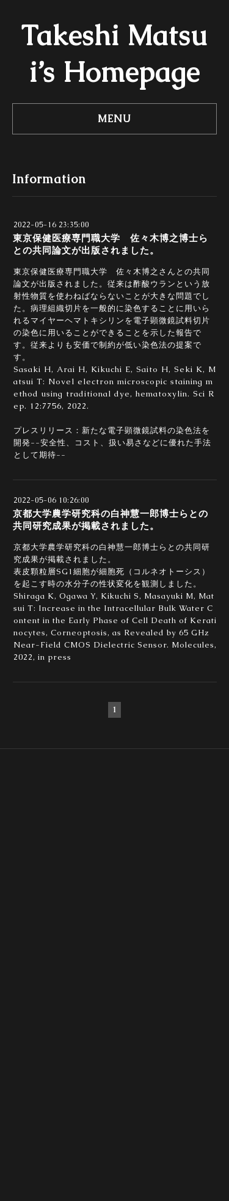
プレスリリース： (47, 430)
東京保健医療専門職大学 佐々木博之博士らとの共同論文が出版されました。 (110, 244)
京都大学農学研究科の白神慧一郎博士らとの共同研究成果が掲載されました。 (110, 519)
